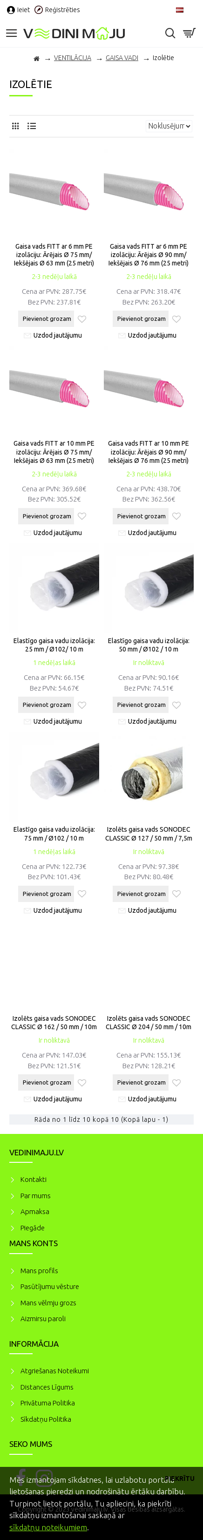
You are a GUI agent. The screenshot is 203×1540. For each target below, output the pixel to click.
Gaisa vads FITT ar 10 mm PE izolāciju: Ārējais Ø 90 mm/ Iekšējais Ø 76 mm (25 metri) (148, 452)
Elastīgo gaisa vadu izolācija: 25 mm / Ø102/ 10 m (54, 645)
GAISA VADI (122, 57)
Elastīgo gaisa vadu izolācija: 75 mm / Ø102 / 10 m (54, 833)
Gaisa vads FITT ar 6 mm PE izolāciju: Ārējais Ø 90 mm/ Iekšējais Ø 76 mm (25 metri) (148, 255)
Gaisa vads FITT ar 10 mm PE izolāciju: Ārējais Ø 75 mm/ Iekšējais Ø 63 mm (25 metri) (54, 452)
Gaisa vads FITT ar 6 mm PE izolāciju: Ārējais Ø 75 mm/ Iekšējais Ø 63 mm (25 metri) (54, 255)
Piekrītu (180, 1478)
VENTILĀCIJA (72, 57)
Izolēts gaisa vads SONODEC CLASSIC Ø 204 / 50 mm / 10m (148, 1023)
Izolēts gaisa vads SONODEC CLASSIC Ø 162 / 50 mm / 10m (54, 1023)
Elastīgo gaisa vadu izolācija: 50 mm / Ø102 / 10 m (148, 645)
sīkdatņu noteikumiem (48, 1527)
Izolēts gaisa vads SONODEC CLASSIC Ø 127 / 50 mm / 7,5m (148, 833)
